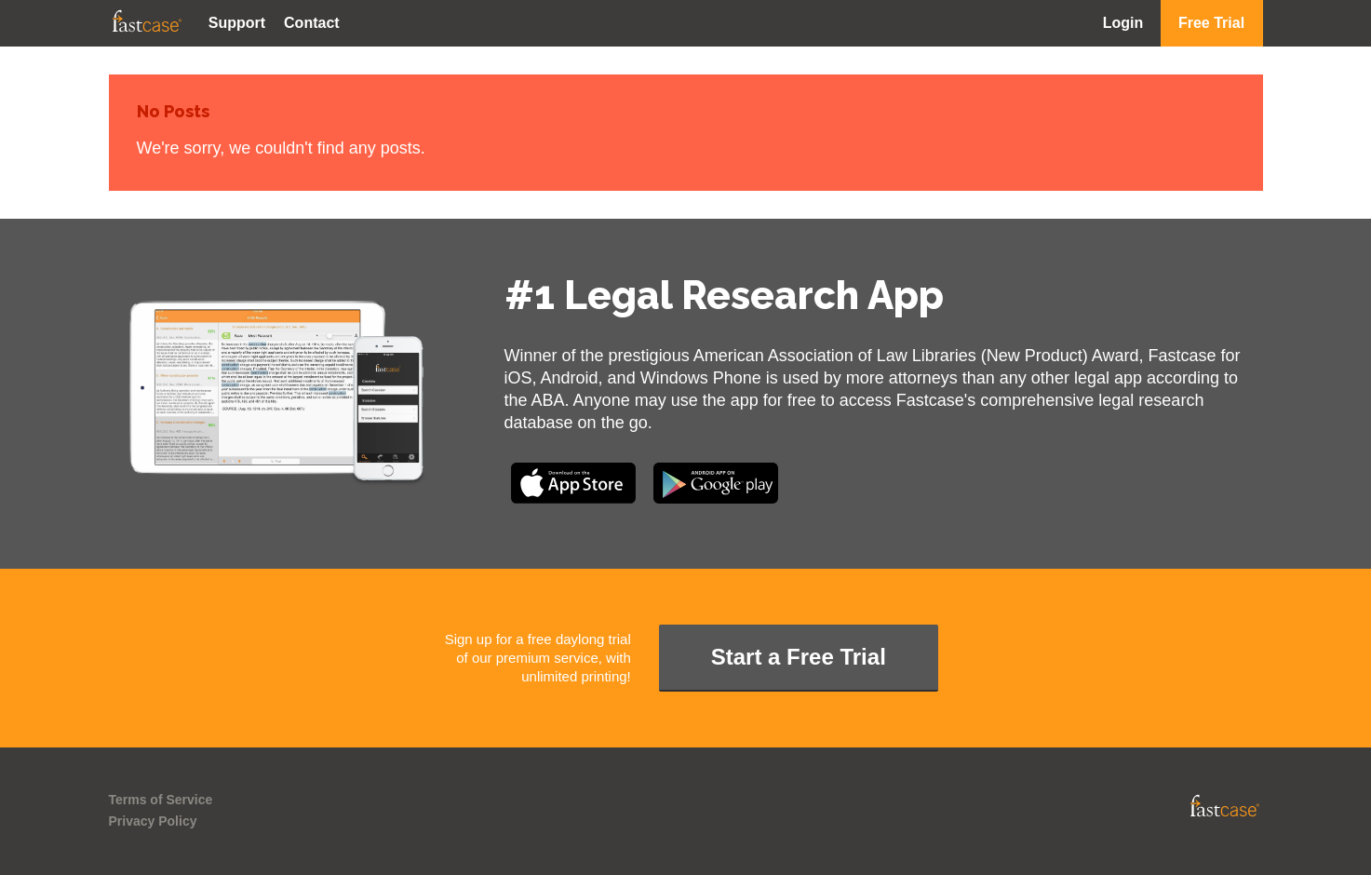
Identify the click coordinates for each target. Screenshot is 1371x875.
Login (1123, 23)
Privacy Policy (153, 821)
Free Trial (1211, 23)
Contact (312, 23)
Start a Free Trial (798, 656)
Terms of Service (161, 799)
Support (236, 23)
